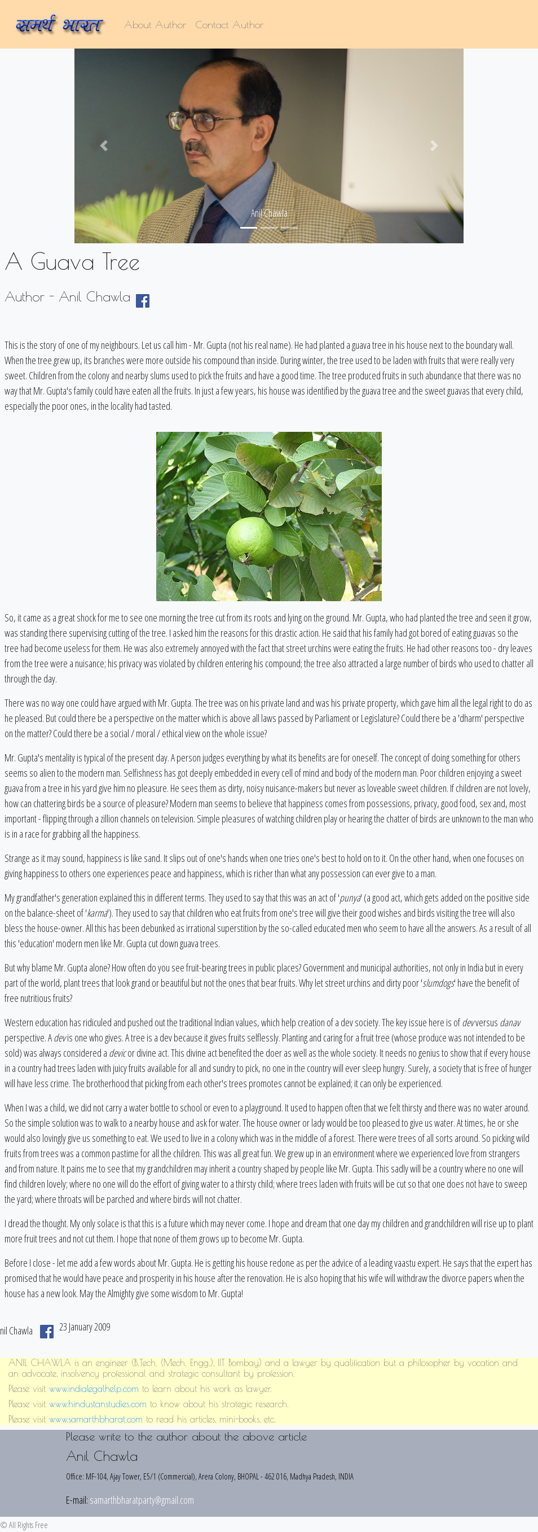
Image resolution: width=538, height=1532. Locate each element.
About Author (155, 24)
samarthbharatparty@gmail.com (142, 1500)
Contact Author (229, 24)
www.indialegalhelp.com (94, 1389)
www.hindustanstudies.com (98, 1404)
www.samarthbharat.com (96, 1419)
